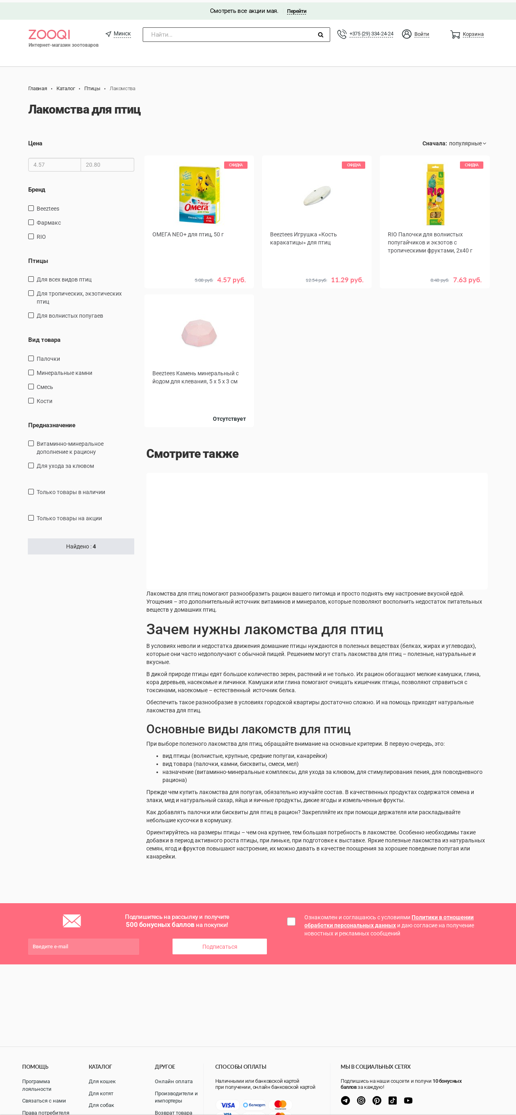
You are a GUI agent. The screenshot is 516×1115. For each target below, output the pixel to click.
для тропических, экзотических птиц (79, 295)
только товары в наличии (71, 489)
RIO (41, 234)
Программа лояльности (37, 1085)
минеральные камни (64, 370)
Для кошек (102, 1081)
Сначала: (434, 141)
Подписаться (219, 944)
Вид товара (44, 337)
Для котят (101, 1093)
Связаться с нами (44, 1101)
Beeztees (48, 206)
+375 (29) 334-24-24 (371, 31)
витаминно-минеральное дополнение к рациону (70, 445)
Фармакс (49, 220)
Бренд (36, 187)
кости (44, 398)
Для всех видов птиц (64, 277)
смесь (45, 384)
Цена (35, 141)
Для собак (101, 1105)
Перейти (296, 9)
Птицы (38, 258)
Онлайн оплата (174, 1081)
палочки (48, 356)
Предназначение (51, 422)
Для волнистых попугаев (70, 313)
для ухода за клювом (65, 463)
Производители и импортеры (176, 1097)
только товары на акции (69, 516)
